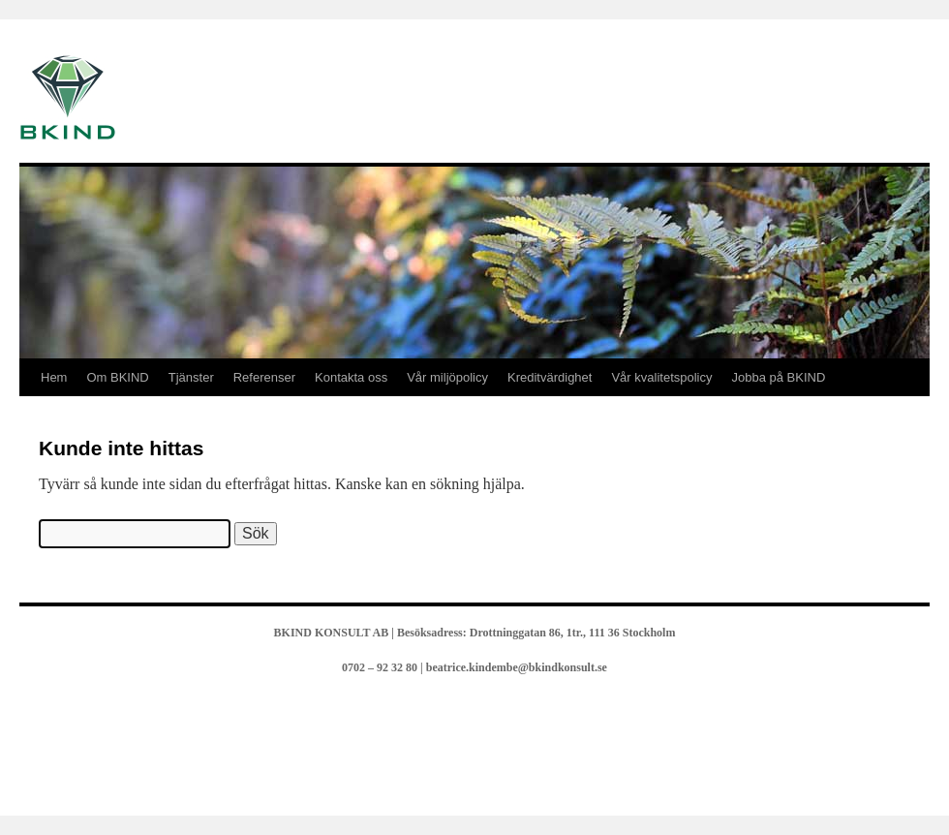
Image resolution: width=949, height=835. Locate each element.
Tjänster (191, 377)
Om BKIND (117, 377)
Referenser (264, 377)
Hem (54, 377)
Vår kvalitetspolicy (661, 377)
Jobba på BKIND (779, 377)
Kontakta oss (351, 377)
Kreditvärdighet (549, 377)
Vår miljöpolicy (447, 377)
